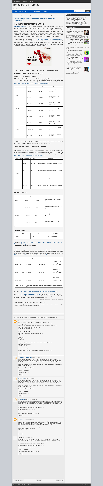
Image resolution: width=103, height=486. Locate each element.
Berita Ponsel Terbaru (26, 4)
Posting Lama (59, 480)
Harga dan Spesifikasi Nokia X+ (74, 50)
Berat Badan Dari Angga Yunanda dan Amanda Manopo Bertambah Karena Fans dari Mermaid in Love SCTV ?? (74, 41)
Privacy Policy (17, 1)
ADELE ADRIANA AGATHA (25, 357)
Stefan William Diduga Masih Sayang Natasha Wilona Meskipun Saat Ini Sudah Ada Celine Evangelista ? (74, 31)
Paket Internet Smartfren (20, 26)
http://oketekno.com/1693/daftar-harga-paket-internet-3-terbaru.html (31, 83)
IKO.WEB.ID (69, 21)
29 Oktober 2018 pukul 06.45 (29, 419)
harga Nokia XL (77, 24)
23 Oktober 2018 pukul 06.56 (31, 399)
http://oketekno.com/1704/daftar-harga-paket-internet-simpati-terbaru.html (32, 254)
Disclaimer (25, 1)
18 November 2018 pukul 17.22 (29, 437)
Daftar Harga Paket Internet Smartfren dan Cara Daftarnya (35, 20)
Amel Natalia (21, 399)
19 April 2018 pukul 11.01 (37, 357)
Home (15, 11)
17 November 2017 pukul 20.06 (30, 320)
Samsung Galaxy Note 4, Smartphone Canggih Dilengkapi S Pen (74, 59)
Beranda (39, 480)
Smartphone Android (25, 11)
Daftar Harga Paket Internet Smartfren (30, 294)
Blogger (88, 484)
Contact (32, 1)
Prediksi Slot (21, 378)
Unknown (20, 320)
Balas (20, 353)
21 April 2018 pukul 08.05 (30, 378)
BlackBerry (37, 11)
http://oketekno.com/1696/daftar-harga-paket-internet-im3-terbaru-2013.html (39, 291)
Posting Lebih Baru (19, 480)
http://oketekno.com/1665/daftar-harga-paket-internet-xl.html (29, 155)
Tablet (45, 11)
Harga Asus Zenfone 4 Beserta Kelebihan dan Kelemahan (73, 67)
